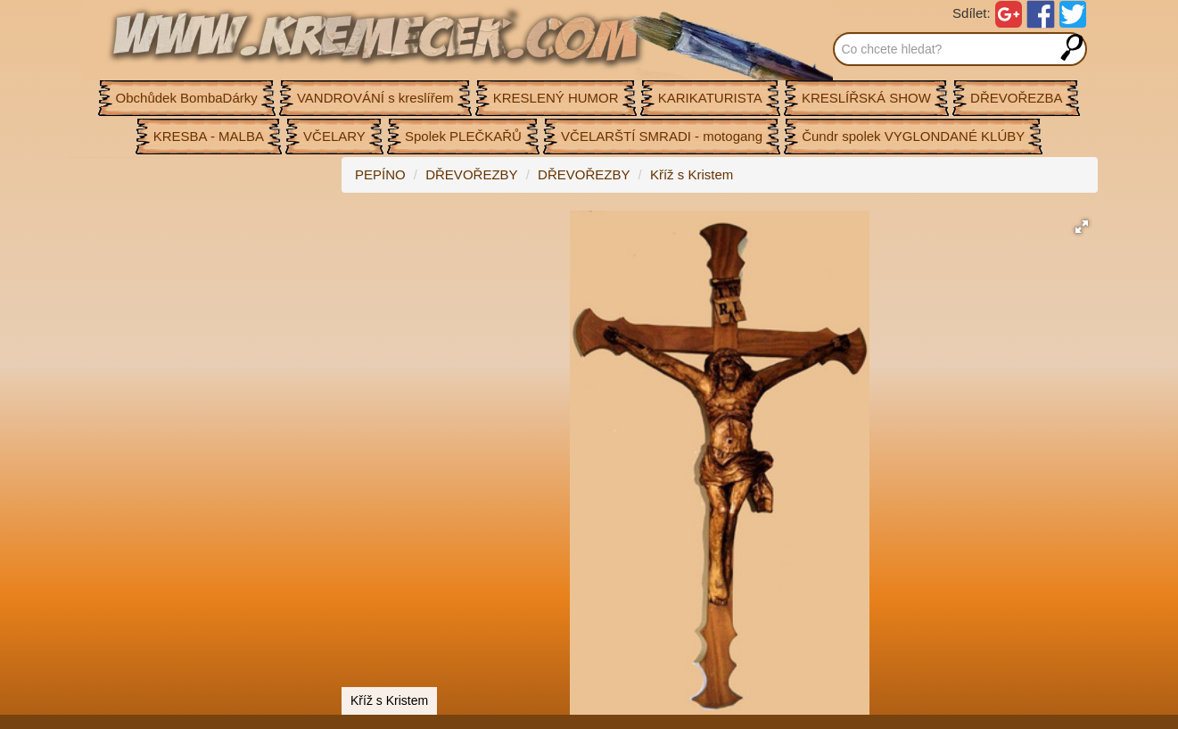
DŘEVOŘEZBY (471, 174)
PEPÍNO (380, 174)
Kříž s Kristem (691, 174)
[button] (1081, 226)
